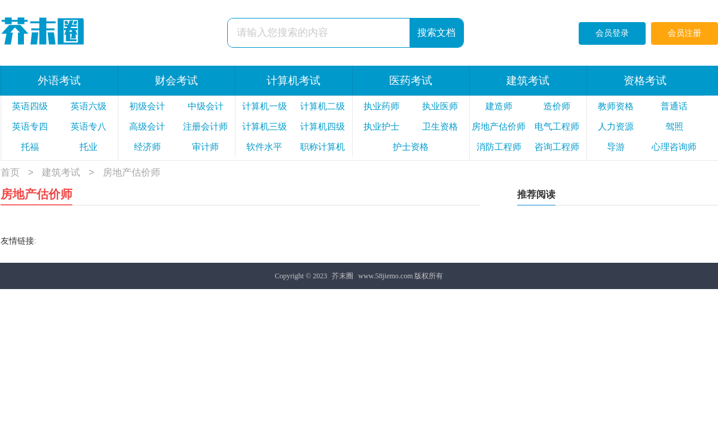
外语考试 (59, 81)
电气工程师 (556, 126)
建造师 (498, 106)
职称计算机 (322, 147)
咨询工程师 (556, 147)
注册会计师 (205, 126)
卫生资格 (440, 126)
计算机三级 (264, 126)
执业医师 (440, 106)
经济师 (147, 147)
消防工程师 (498, 147)
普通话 (674, 106)
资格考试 (645, 81)
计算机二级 (322, 106)
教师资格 (616, 106)
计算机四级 (322, 126)
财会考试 (176, 81)
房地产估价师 (498, 126)
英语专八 (88, 126)
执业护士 (381, 126)
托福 (30, 147)
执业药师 (381, 106)
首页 (10, 173)
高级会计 (147, 126)
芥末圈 (342, 276)
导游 (616, 147)
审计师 (205, 147)
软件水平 (264, 147)
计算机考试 (293, 81)
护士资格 (411, 147)
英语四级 (30, 106)
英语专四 (30, 126)
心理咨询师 (674, 147)
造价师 (556, 106)
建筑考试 (527, 81)
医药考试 (410, 81)
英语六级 (88, 106)
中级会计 (206, 106)
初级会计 (147, 106)
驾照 (674, 126)
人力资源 (616, 126)
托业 (88, 147)
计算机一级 (264, 106)
